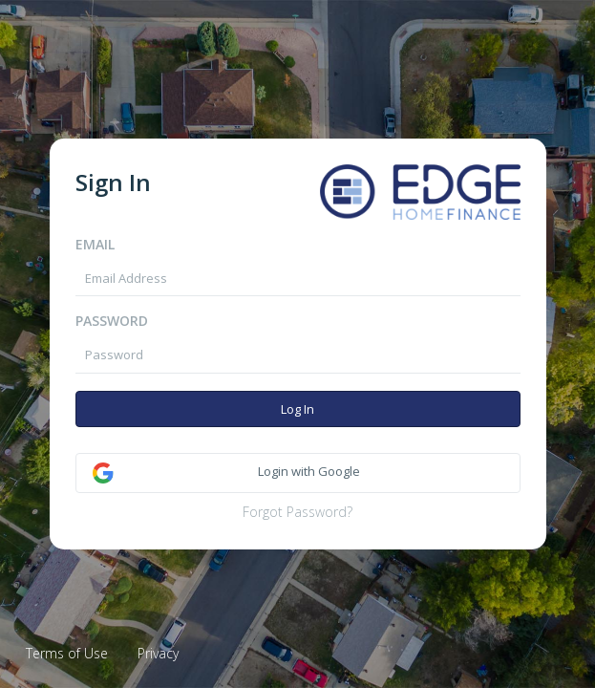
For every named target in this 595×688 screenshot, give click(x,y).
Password (111, 321)
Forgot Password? (297, 512)
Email (95, 244)
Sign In (113, 182)
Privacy (158, 653)
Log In (297, 409)
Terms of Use (67, 653)
